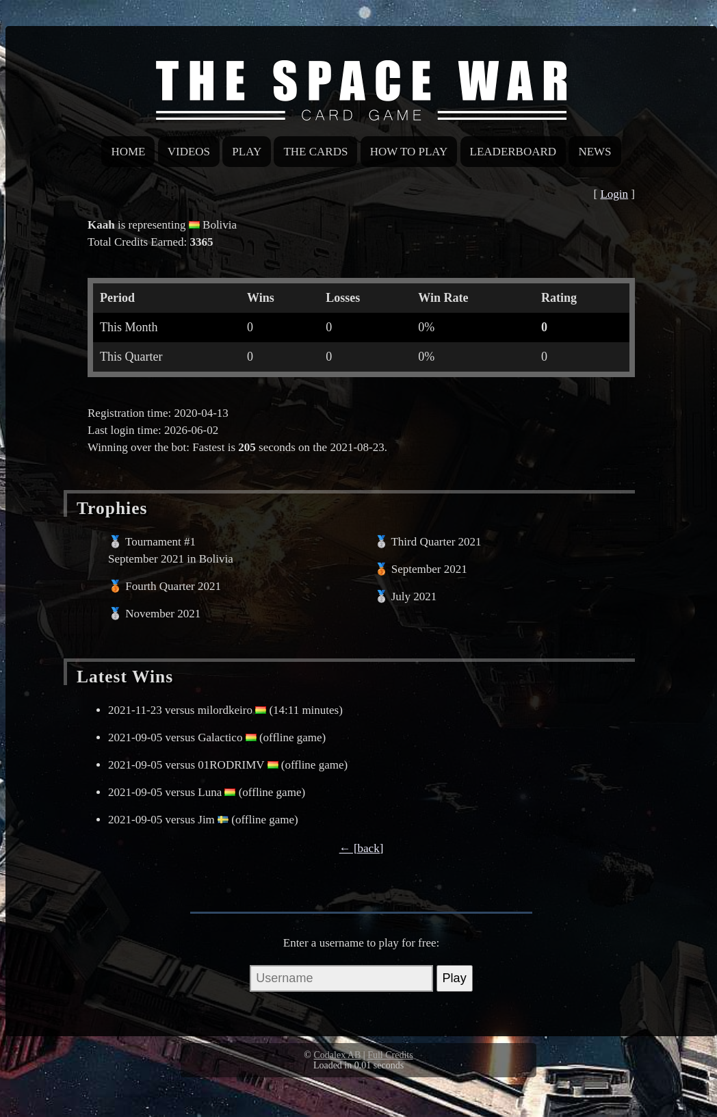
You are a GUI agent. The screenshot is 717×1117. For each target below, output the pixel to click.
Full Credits (390, 1055)
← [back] (361, 848)
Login (614, 194)
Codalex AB (337, 1055)
